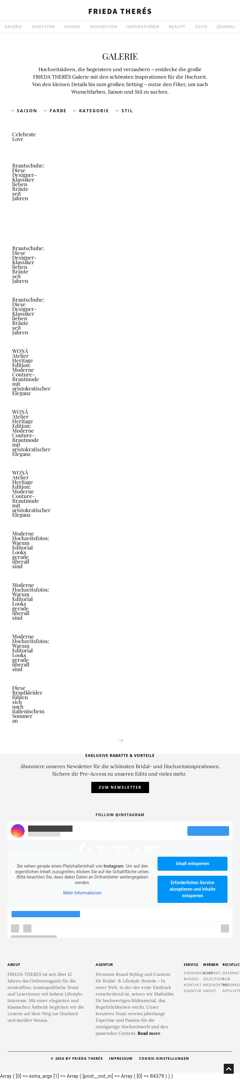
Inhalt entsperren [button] (192, 863)
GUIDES (72, 26)
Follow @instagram (120, 814)
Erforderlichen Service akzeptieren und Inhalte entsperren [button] (193, 889)
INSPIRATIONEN (143, 26)
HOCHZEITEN (103, 26)
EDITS (201, 26)
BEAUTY (177, 26)
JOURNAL (226, 26)
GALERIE (13, 26)
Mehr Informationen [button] (82, 892)
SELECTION (43, 26)
